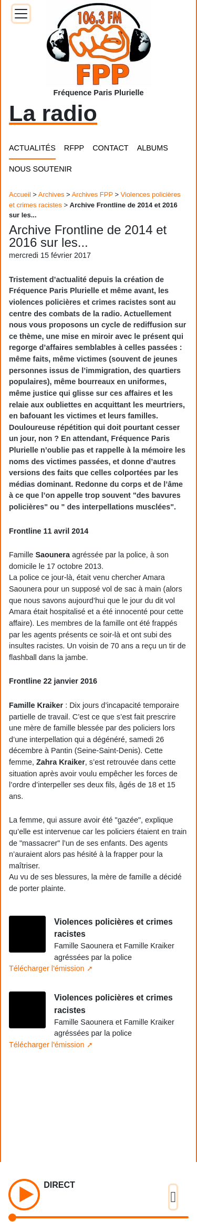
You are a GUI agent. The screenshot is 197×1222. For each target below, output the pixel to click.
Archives (51, 194)
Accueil (20, 194)
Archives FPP (92, 194)
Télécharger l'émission (47, 968)
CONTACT (110, 148)
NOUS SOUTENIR (40, 169)
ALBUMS (152, 148)
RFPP (74, 148)
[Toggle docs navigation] (21, 13)
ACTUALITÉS (32, 148)
